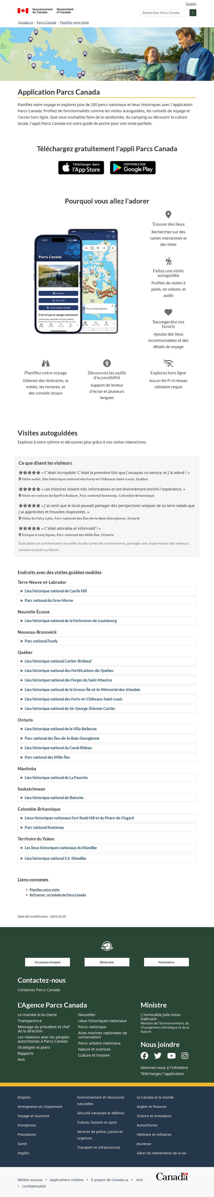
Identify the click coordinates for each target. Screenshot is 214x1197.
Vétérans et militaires (154, 1134)
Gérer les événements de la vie (161, 1153)
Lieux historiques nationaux (102, 1020)
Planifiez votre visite (74, 22)
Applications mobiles (67, 1179)
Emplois (24, 1097)
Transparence (30, 1020)
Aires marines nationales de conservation (102, 1035)
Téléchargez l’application (162, 1073)
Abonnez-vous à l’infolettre (164, 1067)
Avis (21, 1059)
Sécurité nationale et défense (100, 1113)
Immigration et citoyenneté (40, 1106)
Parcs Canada (46, 22)
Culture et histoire (94, 1055)
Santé (22, 1143)
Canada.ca (25, 22)
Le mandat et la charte (37, 1014)
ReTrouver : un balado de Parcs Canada (58, 895)
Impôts (23, 1153)
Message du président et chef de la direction (44, 1029)
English (191, 4)
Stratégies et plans (34, 1047)
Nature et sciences (94, 1049)
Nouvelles (86, 1014)
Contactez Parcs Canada (39, 989)
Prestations (27, 1134)
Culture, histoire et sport (97, 1122)
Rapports (26, 1053)
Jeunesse (144, 1143)
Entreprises (27, 1125)
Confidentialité (34, 1186)
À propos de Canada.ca (109, 1179)
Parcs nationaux (92, 1026)
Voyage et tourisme (33, 1116)
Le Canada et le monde (155, 1097)
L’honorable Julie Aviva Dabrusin (165, 1023)
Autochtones (147, 1125)
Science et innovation (154, 1116)
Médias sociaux (30, 1179)
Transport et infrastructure (98, 1147)
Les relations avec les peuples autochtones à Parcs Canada (44, 1039)
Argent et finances (151, 1106)
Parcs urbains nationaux (99, 1043)
